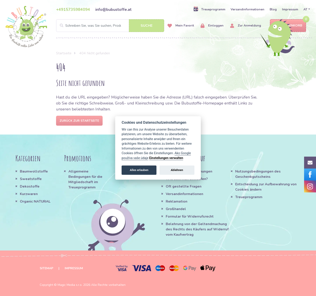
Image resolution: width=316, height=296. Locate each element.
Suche (146, 25)
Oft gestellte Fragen (183, 186)
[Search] (110, 25)
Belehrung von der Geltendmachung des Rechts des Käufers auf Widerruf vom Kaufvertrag (197, 229)
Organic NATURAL (35, 201)
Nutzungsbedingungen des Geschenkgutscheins (258, 174)
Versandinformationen (247, 9)
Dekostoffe (30, 186)
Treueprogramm (209, 9)
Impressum (290, 9)
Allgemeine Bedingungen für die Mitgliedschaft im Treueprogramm (85, 179)
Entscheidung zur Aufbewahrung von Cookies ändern (266, 187)
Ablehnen (177, 170)
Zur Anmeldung (245, 25)
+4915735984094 (73, 9)
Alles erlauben (139, 170)
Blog (273, 9)
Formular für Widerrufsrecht (190, 216)
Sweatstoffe (31, 178)
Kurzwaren (29, 194)
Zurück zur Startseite (79, 121)
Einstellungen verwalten (166, 158)
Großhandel (176, 209)
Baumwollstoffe (34, 171)
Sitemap (46, 268)
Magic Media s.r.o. (70, 285)
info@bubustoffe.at (113, 9)
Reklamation (176, 201)
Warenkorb (288, 25)
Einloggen (212, 25)
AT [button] (305, 9)
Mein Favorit (180, 25)
